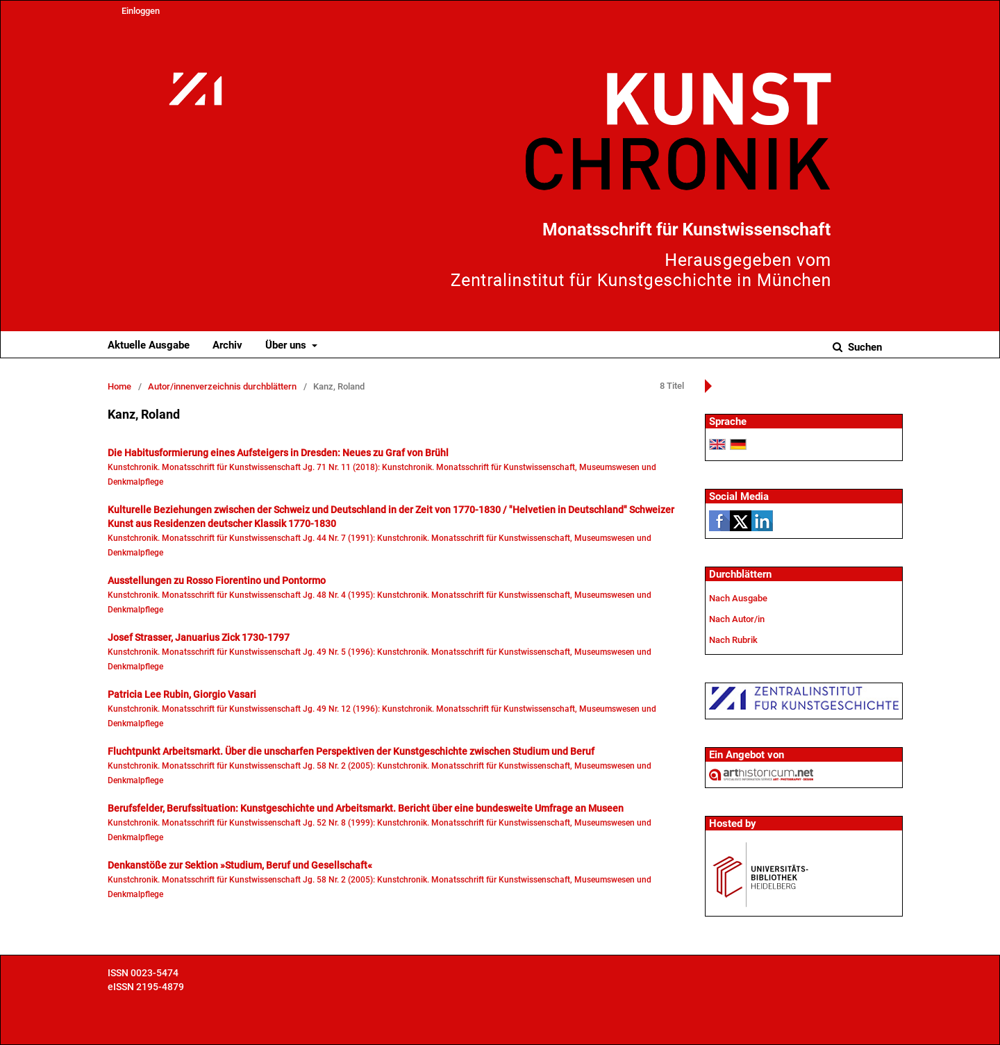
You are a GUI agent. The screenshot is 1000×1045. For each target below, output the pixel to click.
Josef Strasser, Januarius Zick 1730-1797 (199, 637)
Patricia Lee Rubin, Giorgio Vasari (182, 694)
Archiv (227, 345)
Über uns (287, 345)
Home (119, 386)
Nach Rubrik (733, 640)
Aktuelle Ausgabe (149, 345)
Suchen (863, 347)
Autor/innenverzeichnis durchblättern (222, 386)
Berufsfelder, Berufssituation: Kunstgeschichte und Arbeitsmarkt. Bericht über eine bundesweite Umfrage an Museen (366, 808)
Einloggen (141, 11)
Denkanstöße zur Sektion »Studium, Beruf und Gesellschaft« (240, 865)
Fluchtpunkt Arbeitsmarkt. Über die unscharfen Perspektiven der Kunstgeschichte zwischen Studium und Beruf (351, 751)
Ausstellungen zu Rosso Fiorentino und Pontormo (217, 580)
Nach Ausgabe (738, 598)
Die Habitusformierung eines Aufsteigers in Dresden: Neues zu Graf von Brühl (278, 452)
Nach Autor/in (737, 619)
